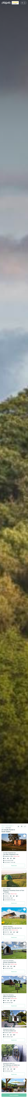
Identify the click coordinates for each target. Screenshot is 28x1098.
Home (2, 825)
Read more (14, 865)
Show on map (16, 856)
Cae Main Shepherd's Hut (10, 854)
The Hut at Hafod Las (9, 1031)
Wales (2, 827)
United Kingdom (9, 825)
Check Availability (14, 1095)
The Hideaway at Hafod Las (11, 1065)
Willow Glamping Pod (9, 996)
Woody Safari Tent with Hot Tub (12, 928)
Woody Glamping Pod (9, 962)
